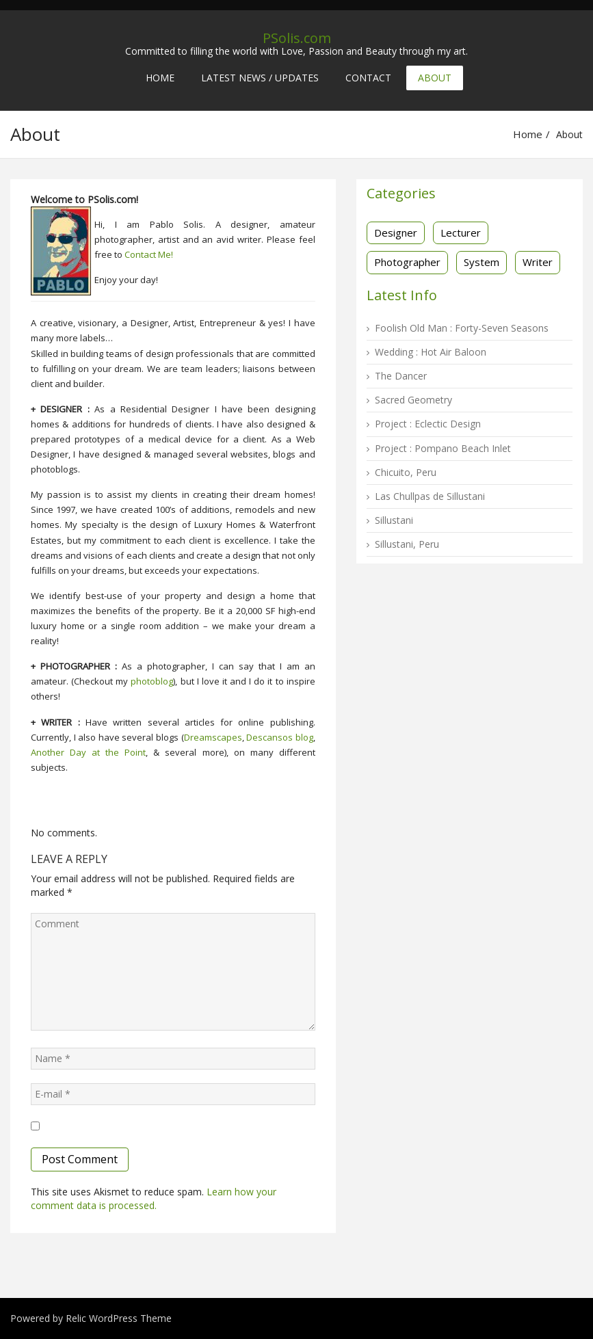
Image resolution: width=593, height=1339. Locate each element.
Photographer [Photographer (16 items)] (407, 262)
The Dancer (401, 375)
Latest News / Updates (260, 77)
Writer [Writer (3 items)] (538, 262)
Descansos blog (279, 737)
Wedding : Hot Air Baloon (430, 351)
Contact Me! (148, 254)
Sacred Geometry (413, 399)
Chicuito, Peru (405, 472)
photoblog (152, 681)
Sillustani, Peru (407, 544)
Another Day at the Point (88, 752)
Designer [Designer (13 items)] (395, 232)
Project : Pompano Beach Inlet (443, 448)
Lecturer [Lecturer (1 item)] (460, 232)
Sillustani (394, 520)
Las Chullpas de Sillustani (430, 496)
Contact (368, 77)
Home (160, 77)
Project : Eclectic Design (428, 423)
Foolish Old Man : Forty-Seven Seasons (462, 327)
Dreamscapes (213, 737)
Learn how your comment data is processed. (153, 1198)
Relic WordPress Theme (119, 1318)
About (434, 77)
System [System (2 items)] (481, 262)
